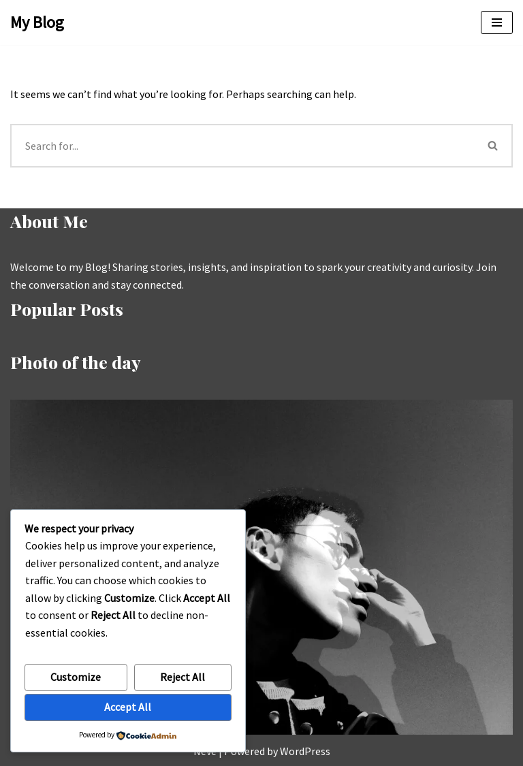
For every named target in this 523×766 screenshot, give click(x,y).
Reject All (182, 677)
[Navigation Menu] (497, 22)
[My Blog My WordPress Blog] (37, 22)
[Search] (242, 145)
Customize (75, 677)
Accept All (127, 707)
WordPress (305, 751)
